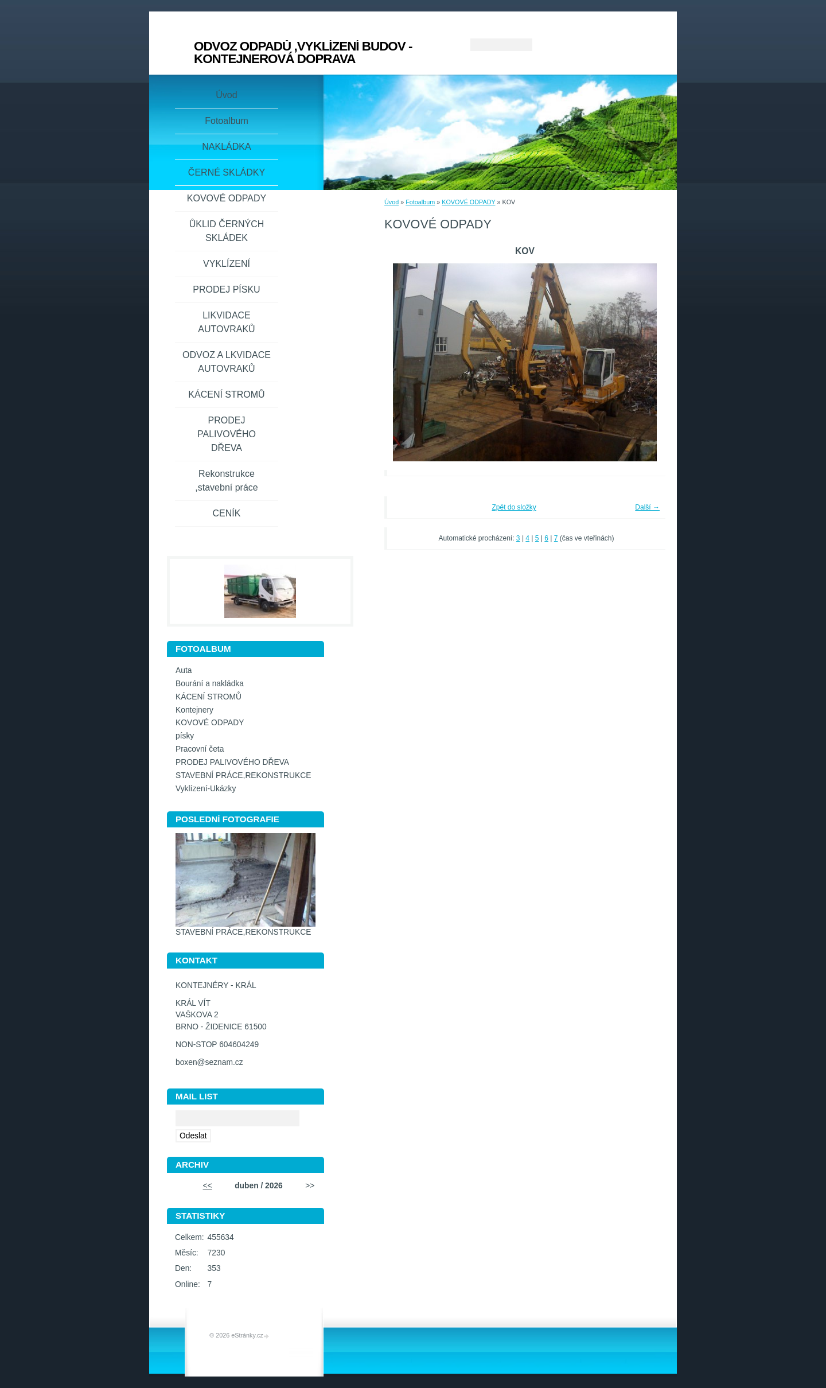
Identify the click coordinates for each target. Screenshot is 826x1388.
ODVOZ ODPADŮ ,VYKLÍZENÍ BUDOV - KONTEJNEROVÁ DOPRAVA (303, 52)
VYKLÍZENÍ (226, 264)
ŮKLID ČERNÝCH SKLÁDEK (226, 231)
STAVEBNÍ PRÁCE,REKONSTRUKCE (243, 775)
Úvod (391, 202)
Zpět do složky (514, 507)
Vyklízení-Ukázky (206, 788)
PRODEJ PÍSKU (226, 289)
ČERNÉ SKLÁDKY (226, 172)
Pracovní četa (200, 749)
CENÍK (227, 513)
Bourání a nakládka (210, 683)
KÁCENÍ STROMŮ (226, 394)
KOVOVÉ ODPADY (468, 202)
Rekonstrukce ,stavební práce (226, 480)
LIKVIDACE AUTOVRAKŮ (226, 322)
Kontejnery (194, 710)
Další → (647, 507)
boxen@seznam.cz (209, 1062)
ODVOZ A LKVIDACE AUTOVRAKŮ (226, 362)
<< (207, 1185)
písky (185, 736)
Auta (184, 670)
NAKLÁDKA (226, 146)
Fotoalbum (420, 202)
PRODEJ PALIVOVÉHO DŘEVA (226, 434)
